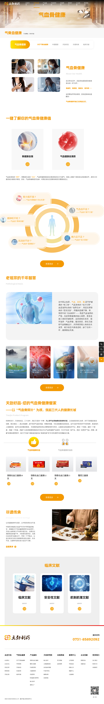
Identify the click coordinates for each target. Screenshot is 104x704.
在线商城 (62, 3)
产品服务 (45, 3)
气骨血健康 (36, 3)
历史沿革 (7, 668)
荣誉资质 (7, 671)
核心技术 (32, 682)
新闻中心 (70, 3)
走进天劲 (28, 3)
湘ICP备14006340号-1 (26, 699)
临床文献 (86, 44)
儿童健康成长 (47, 664)
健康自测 (46, 675)
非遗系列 (32, 675)
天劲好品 (66, 44)
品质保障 (59, 664)
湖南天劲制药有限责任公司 (12, 699)
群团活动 (83, 661)
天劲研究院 (53, 3)
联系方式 (95, 664)
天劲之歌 (7, 675)
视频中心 (71, 671)
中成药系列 (33, 668)
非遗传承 (76, 44)
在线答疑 (46, 678)
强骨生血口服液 (34, 661)
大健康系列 (33, 671)
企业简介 (7, 661)
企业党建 (78, 3)
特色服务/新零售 (34, 678)
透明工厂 (32, 685)
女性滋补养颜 (47, 668)
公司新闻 (71, 661)
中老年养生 (47, 671)
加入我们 (95, 661)
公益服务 (71, 675)
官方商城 (59, 661)
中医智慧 (55, 44)
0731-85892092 (86, 640)
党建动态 (83, 664)
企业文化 (7, 664)
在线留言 (95, 668)
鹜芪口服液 (33, 664)
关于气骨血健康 (42, 44)
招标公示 (71, 668)
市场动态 (71, 664)
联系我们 (86, 3)
